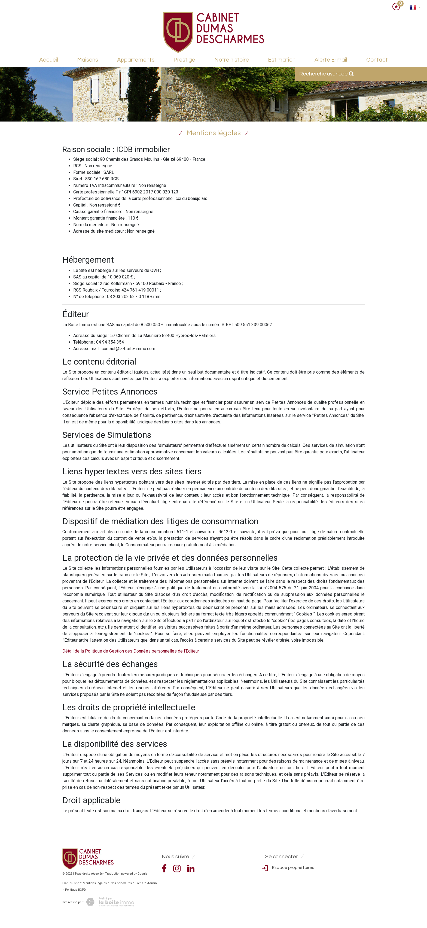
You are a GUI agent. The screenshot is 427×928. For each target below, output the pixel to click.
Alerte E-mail (331, 60)
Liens (139, 883)
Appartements (135, 60)
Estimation (281, 60)
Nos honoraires (121, 883)
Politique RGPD (75, 889)
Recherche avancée (326, 74)
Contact (377, 60)
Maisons (87, 60)
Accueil (48, 60)
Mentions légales (95, 883)
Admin (152, 883)
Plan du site (70, 883)
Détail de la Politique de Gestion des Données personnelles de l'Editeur (130, 651)
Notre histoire (231, 60)
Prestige (184, 60)
